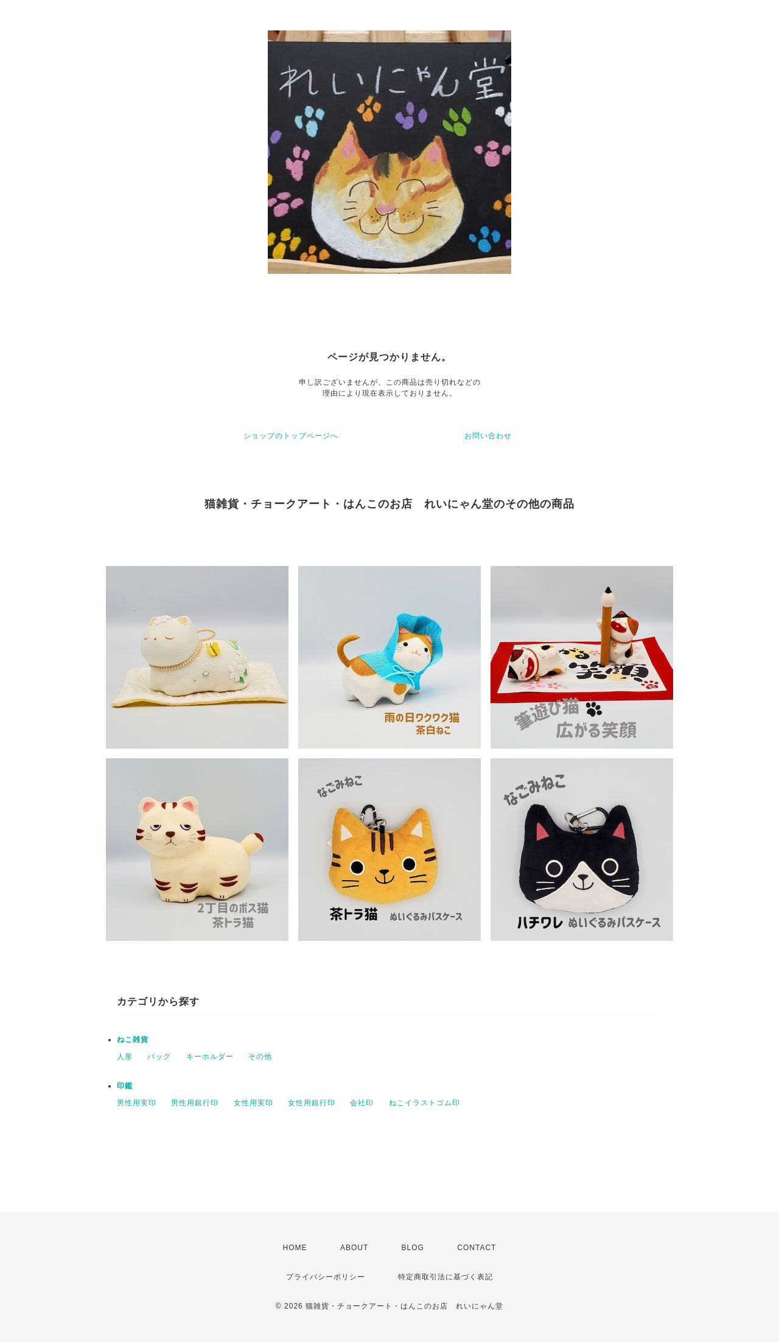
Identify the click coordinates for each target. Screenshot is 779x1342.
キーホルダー (210, 1056)
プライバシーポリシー (325, 1277)
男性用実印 (136, 1103)
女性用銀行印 (311, 1103)
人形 (125, 1056)
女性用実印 (253, 1103)
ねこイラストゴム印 (424, 1103)
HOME (295, 1247)
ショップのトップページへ (290, 436)
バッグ (159, 1056)
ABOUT (354, 1247)
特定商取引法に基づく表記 (445, 1277)
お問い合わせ (488, 436)
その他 (260, 1056)
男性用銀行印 (194, 1103)
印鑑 (125, 1086)
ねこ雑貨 (132, 1039)
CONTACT (476, 1247)
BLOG (413, 1247)
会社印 (362, 1103)
